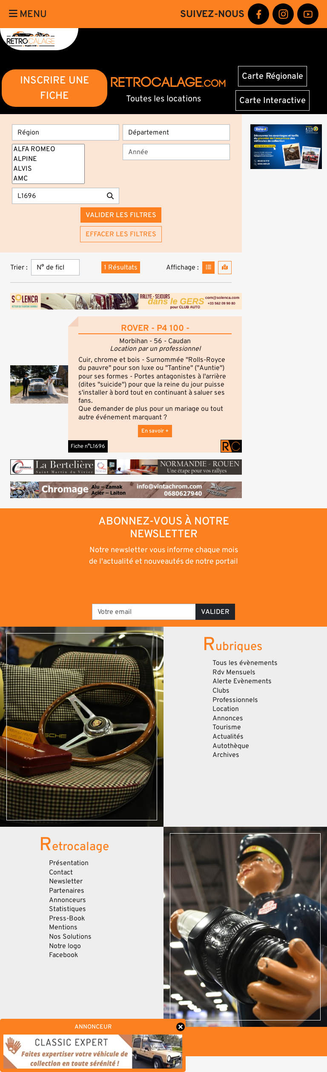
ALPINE (48, 159)
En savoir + (155, 431)
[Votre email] (144, 612)
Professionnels (235, 700)
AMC (48, 178)
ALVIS (48, 169)
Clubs (220, 690)
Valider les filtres (121, 215)
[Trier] (55, 267)
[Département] (176, 132)
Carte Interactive (272, 100)
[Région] (65, 132)
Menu (28, 14)
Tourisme (226, 727)
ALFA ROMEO (48, 149)
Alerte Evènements (242, 681)
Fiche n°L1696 (88, 446)
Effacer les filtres (121, 234)
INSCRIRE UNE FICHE (54, 88)
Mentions (63, 927)
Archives (225, 755)
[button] (39, 384)
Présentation (69, 863)
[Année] (176, 152)
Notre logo (65, 946)
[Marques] (48, 164)
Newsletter (66, 881)
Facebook (63, 955)
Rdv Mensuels (233, 672)
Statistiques (67, 909)
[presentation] (164, 584)
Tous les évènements (245, 663)
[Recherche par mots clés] (57, 196)
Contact (61, 872)
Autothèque (230, 746)
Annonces (227, 718)
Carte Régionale (272, 76)
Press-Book (67, 918)
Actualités (228, 736)
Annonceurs (67, 900)
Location (225, 709)
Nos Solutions (70, 936)
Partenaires (66, 890)
